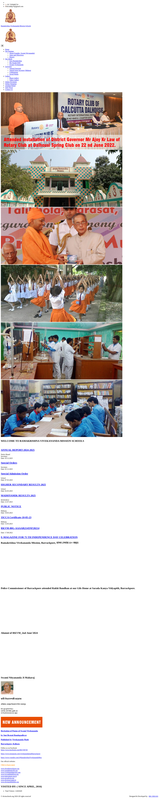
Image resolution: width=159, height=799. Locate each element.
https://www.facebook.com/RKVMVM (14, 750)
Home (7, 49)
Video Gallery (14, 80)
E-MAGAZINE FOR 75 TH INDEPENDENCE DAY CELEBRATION (39, 537)
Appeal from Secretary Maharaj (20, 70)
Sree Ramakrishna (15, 61)
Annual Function (15, 68)
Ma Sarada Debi (14, 63)
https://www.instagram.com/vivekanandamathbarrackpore (20, 754)
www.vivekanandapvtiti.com (10, 772)
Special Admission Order (14, 473)
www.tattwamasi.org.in (9, 776)
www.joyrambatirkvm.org (10, 774)
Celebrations (13, 72)
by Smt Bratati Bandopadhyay (14, 735)
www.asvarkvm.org (7, 778)
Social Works (13, 74)
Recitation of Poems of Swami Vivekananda (19, 731)
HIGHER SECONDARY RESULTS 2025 (23, 484)
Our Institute (9, 51)
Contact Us (9, 89)
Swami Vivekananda (16, 65)
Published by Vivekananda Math (15, 740)
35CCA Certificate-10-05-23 (16, 517)
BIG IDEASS (153, 796)
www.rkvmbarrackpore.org (10, 768)
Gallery (7, 76)
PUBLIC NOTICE (11, 506)
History (11, 57)
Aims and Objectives (16, 55)
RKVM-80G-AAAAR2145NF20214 (20, 528)
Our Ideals (8, 59)
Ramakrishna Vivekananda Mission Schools (16, 26)
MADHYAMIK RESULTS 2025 (18, 495)
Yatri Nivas (9, 88)
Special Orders (9, 462)
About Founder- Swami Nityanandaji (22, 53)
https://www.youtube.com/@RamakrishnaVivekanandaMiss (21, 757)
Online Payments (11, 82)
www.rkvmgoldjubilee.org (10, 782)
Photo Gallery (14, 78)
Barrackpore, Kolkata (10, 744)
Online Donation (11, 84)
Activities (8, 67)
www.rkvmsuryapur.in (8, 780)
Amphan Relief (10, 86)
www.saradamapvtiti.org (9, 770)
